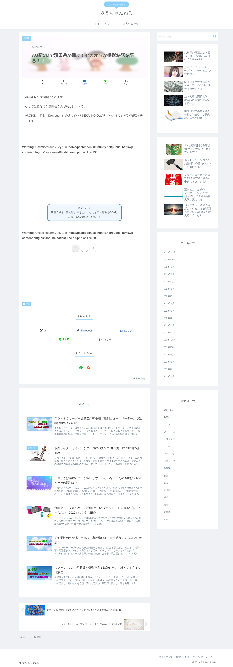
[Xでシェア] (43, 82)
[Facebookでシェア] (63, 82)
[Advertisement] (84, 177)
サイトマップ (165, 657)
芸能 (26, 304)
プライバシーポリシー (204, 657)
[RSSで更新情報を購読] (88, 367)
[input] (187, 36)
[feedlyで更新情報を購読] (81, 367)
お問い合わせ (182, 657)
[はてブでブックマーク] (84, 82)
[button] (126, 82)
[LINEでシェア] (105, 82)
